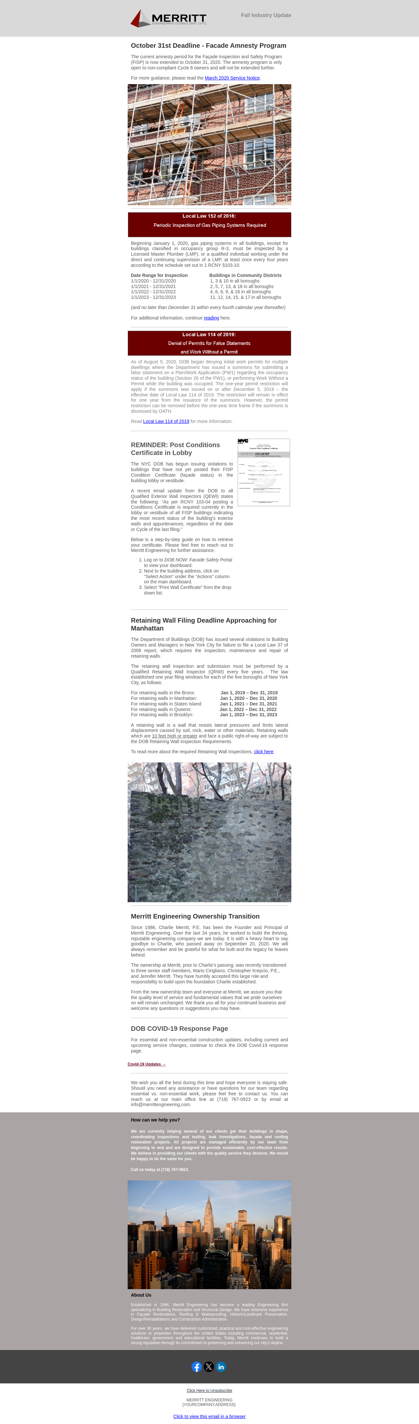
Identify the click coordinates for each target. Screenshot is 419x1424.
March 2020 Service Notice (232, 78)
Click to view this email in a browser (209, 1416)
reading (211, 317)
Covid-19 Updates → (147, 1064)
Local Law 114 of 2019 (166, 421)
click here (263, 751)
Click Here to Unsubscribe (209, 1390)
